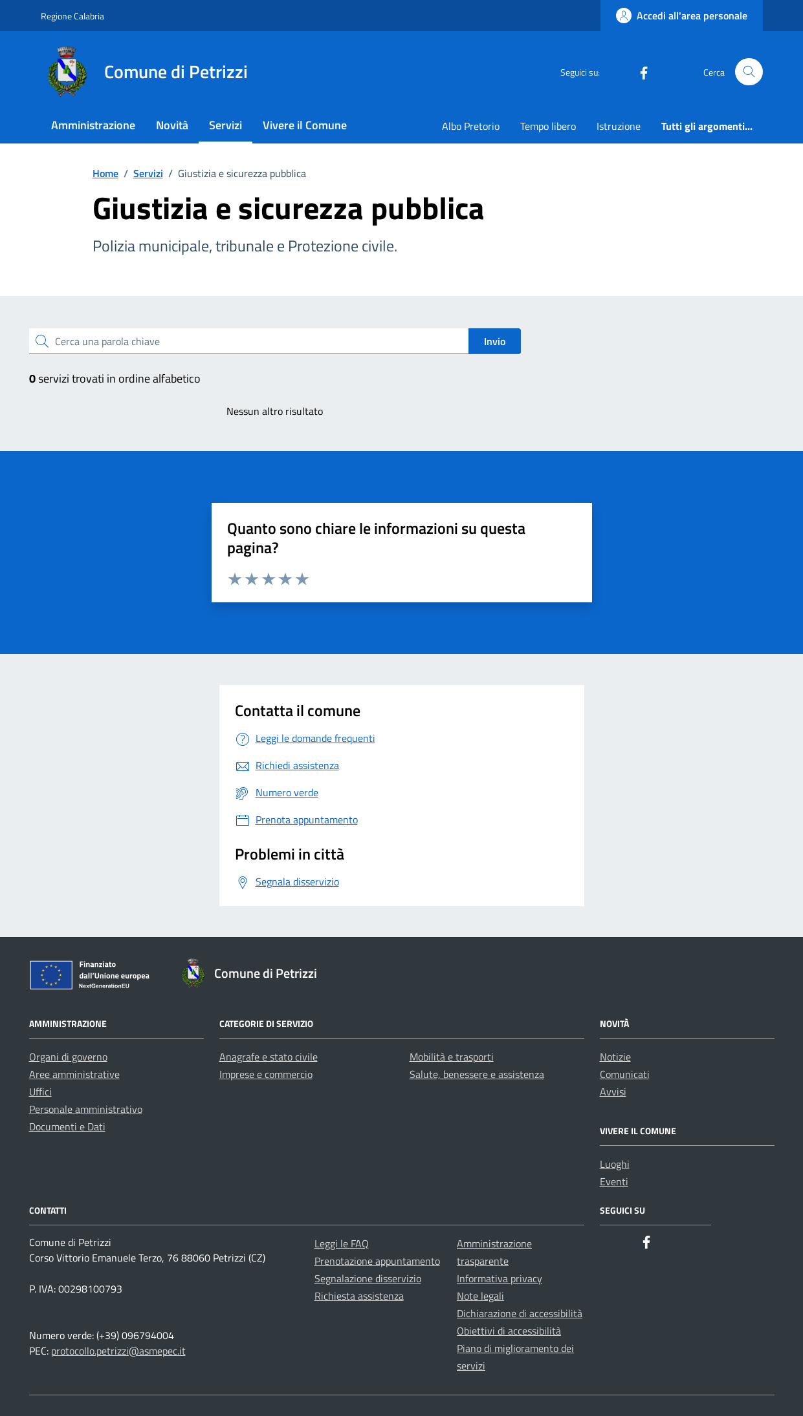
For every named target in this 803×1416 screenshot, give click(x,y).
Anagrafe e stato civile (268, 1056)
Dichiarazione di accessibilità (519, 1313)
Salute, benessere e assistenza (477, 1074)
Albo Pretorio (471, 126)
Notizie (615, 1056)
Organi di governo (68, 1056)
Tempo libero (548, 126)
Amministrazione (93, 125)
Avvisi (613, 1091)
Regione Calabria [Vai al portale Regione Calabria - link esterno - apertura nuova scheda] (72, 16)
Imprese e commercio (266, 1074)
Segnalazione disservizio (367, 1278)
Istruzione (619, 126)
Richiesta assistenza (359, 1296)
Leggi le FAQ (341, 1243)
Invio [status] (494, 341)
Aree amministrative (74, 1074)
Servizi (225, 125)
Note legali (480, 1296)
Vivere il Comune (305, 125)
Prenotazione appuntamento (377, 1261)
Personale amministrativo (85, 1109)
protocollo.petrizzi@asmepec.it (118, 1350)
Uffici (40, 1091)
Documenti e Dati (67, 1126)
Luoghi (615, 1164)
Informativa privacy (499, 1278)
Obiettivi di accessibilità (509, 1330)
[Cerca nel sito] (749, 72)
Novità (172, 125)
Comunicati (625, 1074)
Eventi (614, 1181)
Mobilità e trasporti (452, 1056)
